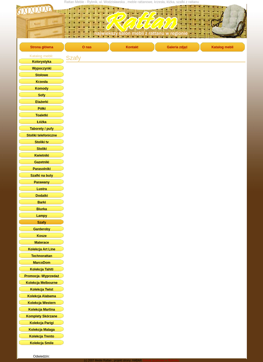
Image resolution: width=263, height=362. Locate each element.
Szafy (41, 222)
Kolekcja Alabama (41, 296)
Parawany (41, 182)
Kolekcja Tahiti (42, 269)
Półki (42, 109)
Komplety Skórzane (41, 316)
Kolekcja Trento (41, 336)
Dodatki (41, 196)
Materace (41, 242)
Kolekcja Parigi (42, 323)
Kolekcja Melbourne (41, 283)
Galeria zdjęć (177, 47)
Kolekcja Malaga (42, 330)
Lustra (42, 189)
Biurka (42, 209)
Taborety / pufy (42, 129)
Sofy (41, 95)
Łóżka (41, 122)
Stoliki (42, 149)
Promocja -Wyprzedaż (41, 276)
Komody (42, 88)
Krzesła (42, 82)
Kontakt (132, 47)
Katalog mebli (222, 47)
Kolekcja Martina (41, 309)
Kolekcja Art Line (42, 249)
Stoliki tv (42, 142)
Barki (41, 202)
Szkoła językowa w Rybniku (161, 360)
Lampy (41, 216)
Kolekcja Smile (42, 343)
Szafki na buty (41, 176)
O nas (86, 47)
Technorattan (41, 256)
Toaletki (41, 115)
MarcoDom (41, 263)
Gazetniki (41, 162)
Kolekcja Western (42, 303)
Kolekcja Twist (41, 289)
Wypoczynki (41, 68)
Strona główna (41, 47)
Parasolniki (41, 169)
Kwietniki (41, 155)
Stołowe (41, 75)
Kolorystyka (41, 62)
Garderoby (41, 229)
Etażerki (41, 102)
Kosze (42, 236)
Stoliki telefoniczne (41, 135)
